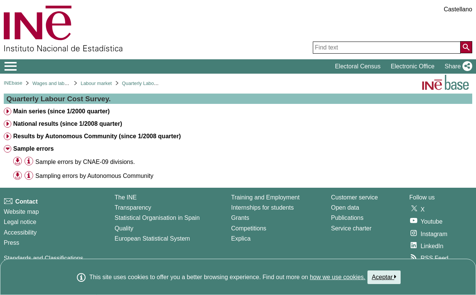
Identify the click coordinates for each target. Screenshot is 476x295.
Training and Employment (265, 197)
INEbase (13, 83)
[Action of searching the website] (466, 47)
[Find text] (387, 48)
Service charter (351, 228)
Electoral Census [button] (358, 66)
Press (11, 242)
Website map (21, 212)
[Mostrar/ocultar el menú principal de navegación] (11, 66)
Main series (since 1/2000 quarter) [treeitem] (61, 111)
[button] (457, 66)
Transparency (133, 207)
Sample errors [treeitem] (33, 148)
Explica (241, 238)
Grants (240, 218)
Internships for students (262, 207)
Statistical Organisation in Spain (157, 218)
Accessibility (20, 232)
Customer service (354, 197)
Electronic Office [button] (413, 66)
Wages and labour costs (58, 83)
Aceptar (384, 276)
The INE (126, 197)
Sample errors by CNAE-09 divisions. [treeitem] (85, 162)
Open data (345, 207)
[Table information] (29, 161)
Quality (124, 228)
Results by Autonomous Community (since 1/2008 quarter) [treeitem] (97, 136)
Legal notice (20, 222)
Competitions (248, 228)
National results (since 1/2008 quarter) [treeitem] (67, 123)
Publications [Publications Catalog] (347, 218)
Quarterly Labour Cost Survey (154, 83)
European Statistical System (152, 238)
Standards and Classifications (43, 258)
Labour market (96, 83)
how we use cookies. (338, 277)
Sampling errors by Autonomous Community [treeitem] (94, 176)
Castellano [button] (458, 9)
